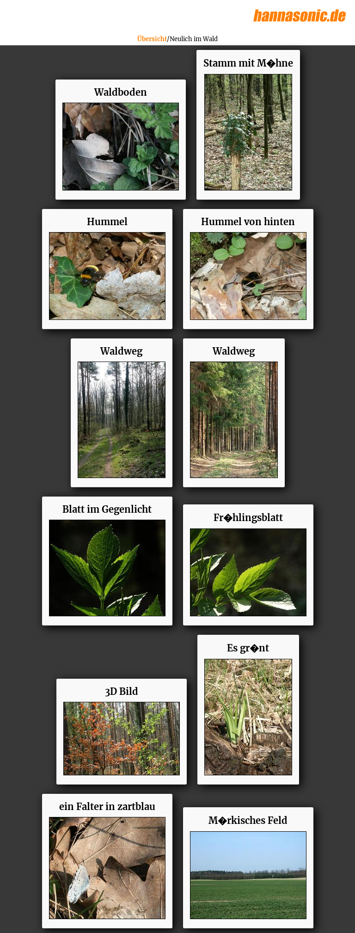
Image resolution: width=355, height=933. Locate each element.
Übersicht (152, 39)
